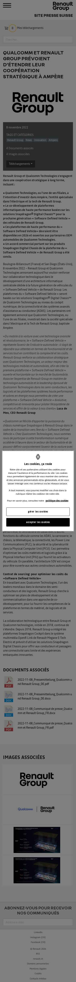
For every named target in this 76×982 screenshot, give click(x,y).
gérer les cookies (38, 511)
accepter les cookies (38, 522)
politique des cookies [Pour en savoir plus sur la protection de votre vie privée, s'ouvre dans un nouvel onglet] (57, 500)
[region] (38, 491)
